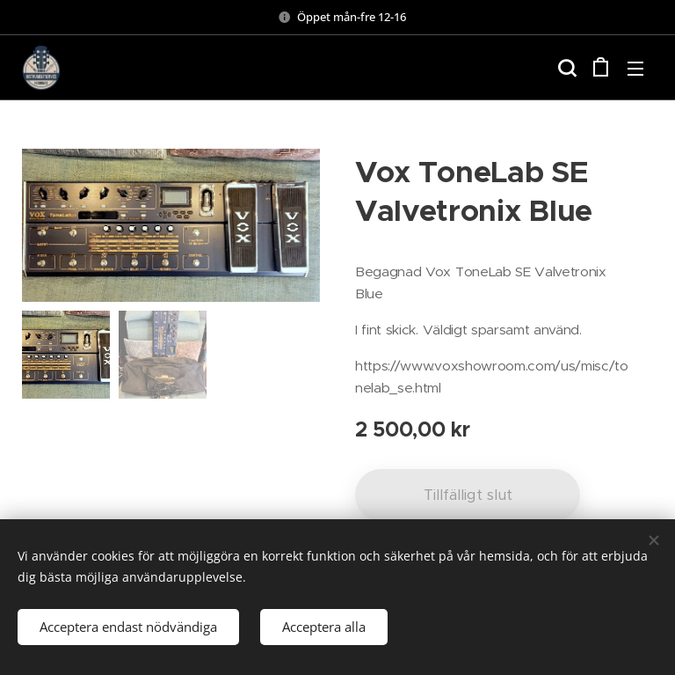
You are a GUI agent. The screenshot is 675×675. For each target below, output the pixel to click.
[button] (565, 68)
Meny (635, 69)
